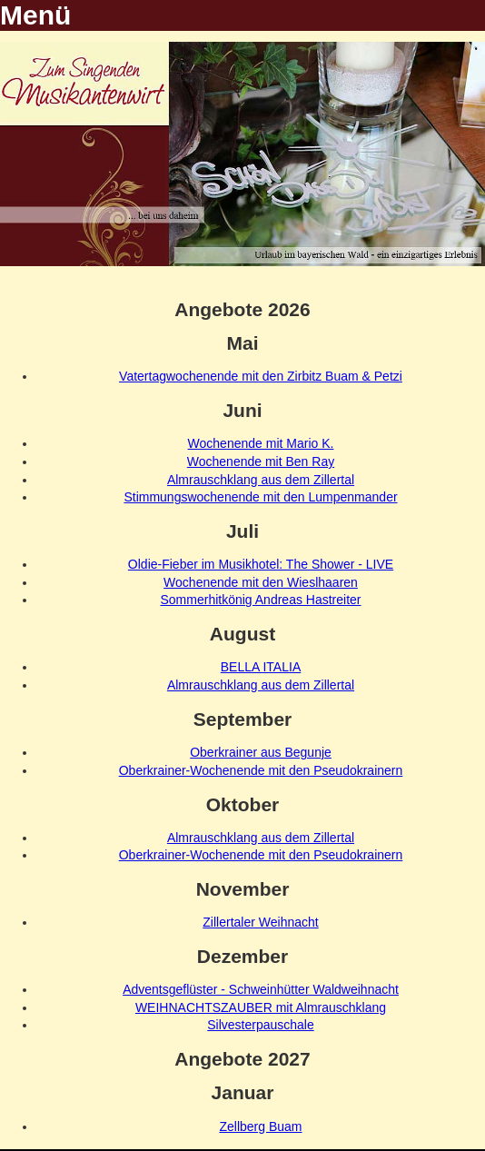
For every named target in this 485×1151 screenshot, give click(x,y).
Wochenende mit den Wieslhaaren (260, 582)
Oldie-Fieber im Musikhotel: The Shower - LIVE (260, 564)
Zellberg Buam (260, 1126)
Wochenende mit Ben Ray (260, 461)
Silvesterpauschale (260, 1024)
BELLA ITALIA (261, 667)
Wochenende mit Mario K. (261, 443)
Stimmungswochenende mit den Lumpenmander (260, 497)
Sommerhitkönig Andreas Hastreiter (261, 599)
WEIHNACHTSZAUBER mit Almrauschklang (260, 1007)
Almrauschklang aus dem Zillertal (260, 479)
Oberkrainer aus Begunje (261, 752)
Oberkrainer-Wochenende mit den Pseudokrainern (261, 770)
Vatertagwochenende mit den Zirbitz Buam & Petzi (260, 376)
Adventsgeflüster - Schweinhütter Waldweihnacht (261, 989)
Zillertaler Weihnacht (260, 922)
